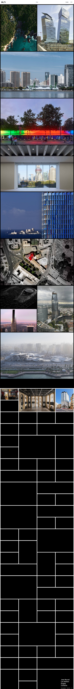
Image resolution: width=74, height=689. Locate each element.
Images (67, 2)
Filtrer (37, 2)
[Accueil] (3, 1)
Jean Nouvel (65, 680)
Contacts (64, 685)
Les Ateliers (65, 682)
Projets (63, 684)
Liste (71, 2)
